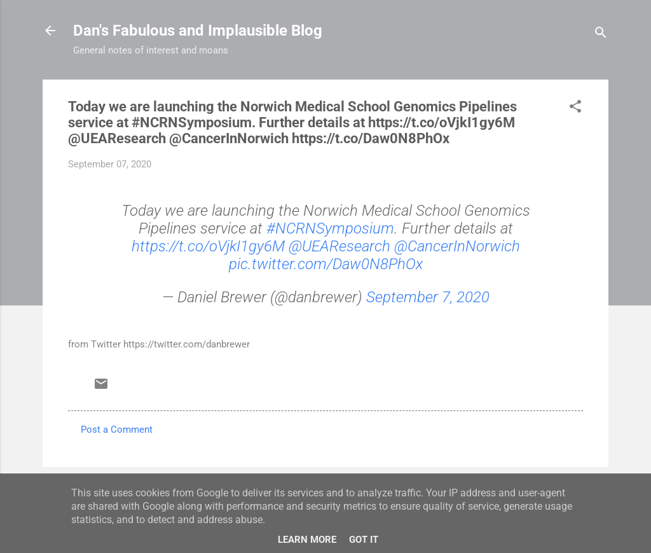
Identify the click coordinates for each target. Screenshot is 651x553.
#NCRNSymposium (330, 228)
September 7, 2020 (428, 297)
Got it (363, 539)
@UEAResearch (339, 246)
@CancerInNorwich (457, 246)
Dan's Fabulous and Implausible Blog (197, 30)
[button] (575, 108)
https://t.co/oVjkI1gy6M (208, 246)
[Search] (600, 34)
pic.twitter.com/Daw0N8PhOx (326, 264)
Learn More (307, 539)
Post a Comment (117, 429)
